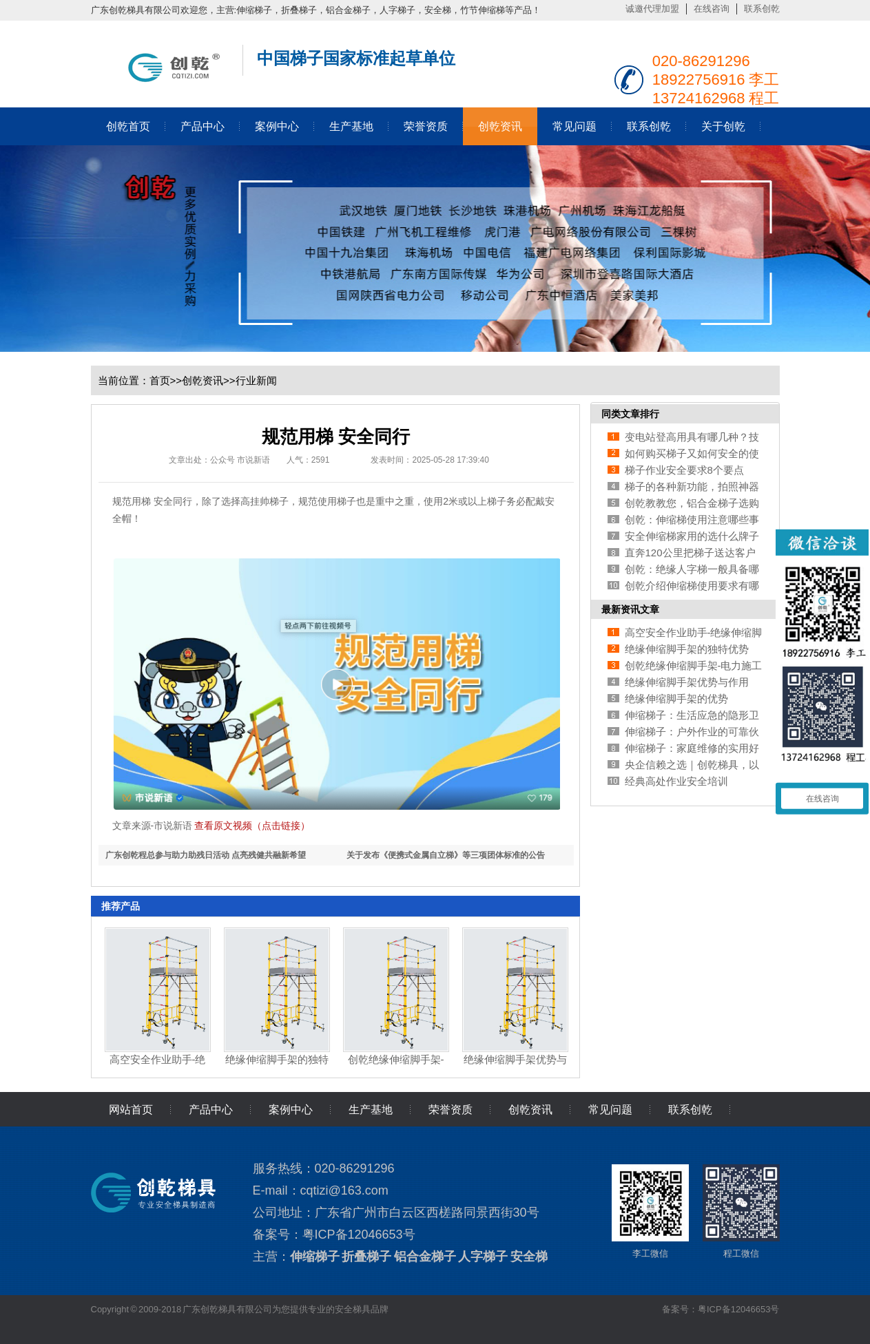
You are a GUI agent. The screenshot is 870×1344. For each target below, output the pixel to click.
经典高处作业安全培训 (676, 781)
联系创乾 (762, 8)
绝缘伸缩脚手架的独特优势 (687, 649)
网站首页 (131, 1109)
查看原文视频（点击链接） (252, 825)
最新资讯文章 (630, 609)
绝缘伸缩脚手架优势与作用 (687, 682)
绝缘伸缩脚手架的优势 (676, 698)
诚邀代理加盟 (652, 8)
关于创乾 (723, 126)
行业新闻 (256, 380)
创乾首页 (128, 126)
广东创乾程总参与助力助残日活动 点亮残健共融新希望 (205, 855)
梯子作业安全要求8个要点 (684, 470)
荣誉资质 (426, 126)
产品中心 (202, 126)
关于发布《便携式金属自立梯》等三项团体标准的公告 (445, 855)
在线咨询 (711, 8)
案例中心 (277, 126)
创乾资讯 (500, 126)
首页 (159, 380)
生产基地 (351, 126)
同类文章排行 (630, 413)
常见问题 (574, 126)
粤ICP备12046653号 (358, 1234)
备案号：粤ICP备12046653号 (721, 1309)
